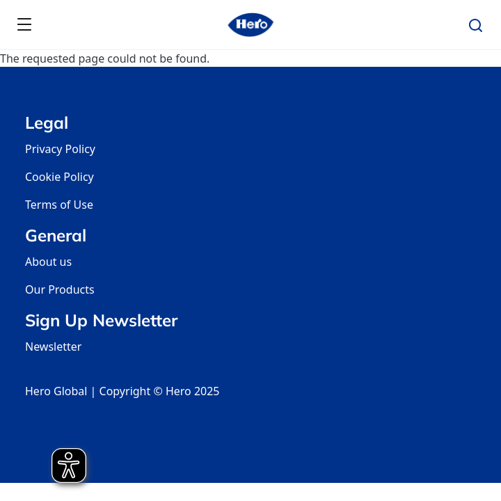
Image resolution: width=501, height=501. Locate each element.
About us (48, 261)
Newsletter (53, 346)
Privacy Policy (60, 149)
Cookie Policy (59, 176)
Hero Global (56, 391)
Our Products (60, 289)
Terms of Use (59, 204)
